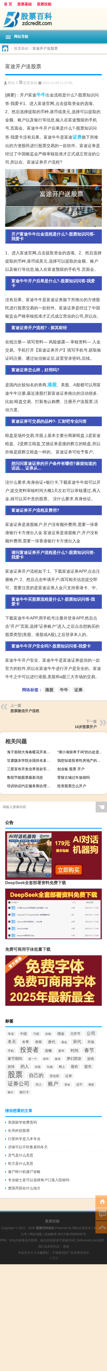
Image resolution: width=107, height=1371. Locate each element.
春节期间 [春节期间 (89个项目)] (15, 1058)
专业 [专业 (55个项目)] (11, 1033)
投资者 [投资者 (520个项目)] (29, 1049)
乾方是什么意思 (20, 1163)
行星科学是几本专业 (24, 1139)
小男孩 (53, 1258)
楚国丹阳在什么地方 (24, 1188)
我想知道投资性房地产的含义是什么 (81, 760)
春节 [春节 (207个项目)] (89, 1050)
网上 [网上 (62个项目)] (62, 1067)
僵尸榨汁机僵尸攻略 (24, 1172)
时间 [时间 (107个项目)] (74, 1050)
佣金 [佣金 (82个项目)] (60, 1034)
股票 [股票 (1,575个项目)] (15, 1074)
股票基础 (24, 4)
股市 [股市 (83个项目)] (88, 1066)
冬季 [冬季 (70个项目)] (25, 1042)
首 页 (8, 4)
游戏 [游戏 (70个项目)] (90, 1059)
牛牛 (41, 94)
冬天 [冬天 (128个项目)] (12, 1041)
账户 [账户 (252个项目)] (53, 1084)
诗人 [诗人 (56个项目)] (39, 1084)
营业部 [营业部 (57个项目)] (54, 1076)
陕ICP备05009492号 (72, 1234)
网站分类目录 (81, 1228)
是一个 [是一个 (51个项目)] (32, 1058)
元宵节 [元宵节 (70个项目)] (75, 1034)
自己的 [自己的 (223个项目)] (36, 1075)
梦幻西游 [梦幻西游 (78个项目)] (74, 1059)
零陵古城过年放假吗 (73, 777)
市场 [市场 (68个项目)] (90, 1042)
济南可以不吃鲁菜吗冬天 (28, 1147)
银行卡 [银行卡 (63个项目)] (24, 1092)
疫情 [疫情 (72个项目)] (11, 1067)
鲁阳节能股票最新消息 (25, 777)
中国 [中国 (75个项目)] (23, 1034)
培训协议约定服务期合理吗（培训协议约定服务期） (31, 786)
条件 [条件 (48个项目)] (46, 1058)
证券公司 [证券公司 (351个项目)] (18, 1084)
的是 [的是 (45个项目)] (38, 1066)
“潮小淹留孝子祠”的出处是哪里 (81, 752)
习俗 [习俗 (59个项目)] (36, 1034)
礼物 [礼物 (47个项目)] (50, 1066)
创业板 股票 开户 (71, 769)
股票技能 (44, 4)
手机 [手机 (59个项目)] (11, 1051)
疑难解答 (51, 1234)
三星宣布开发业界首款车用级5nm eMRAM (31, 769)
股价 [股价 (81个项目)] (74, 1067)
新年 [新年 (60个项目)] (61, 1051)
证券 (77, 137)
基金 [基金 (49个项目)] (64, 1042)
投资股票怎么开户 (71, 786)
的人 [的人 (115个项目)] (25, 1066)
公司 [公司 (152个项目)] (91, 1033)
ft (17, 83)
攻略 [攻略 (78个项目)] (48, 1051)
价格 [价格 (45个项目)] (48, 1033)
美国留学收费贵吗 (22, 1122)
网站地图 (36, 1234)
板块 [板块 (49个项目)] (58, 1058)
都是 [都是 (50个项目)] (91, 1084)
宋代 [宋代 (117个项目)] (77, 1042)
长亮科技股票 (19, 1130)
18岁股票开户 (86, 727)
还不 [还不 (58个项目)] (79, 1084)
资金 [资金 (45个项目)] (67, 1084)
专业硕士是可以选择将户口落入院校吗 (38, 1180)
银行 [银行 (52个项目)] (10, 1092)
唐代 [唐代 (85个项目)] (51, 1042)
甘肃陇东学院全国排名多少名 (30, 760)
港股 (52, 384)
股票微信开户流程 (24, 711)
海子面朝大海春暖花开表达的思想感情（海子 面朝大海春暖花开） (31, 752)
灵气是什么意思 (20, 1155)
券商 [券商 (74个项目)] (38, 1042)
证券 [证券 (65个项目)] (68, 1076)
